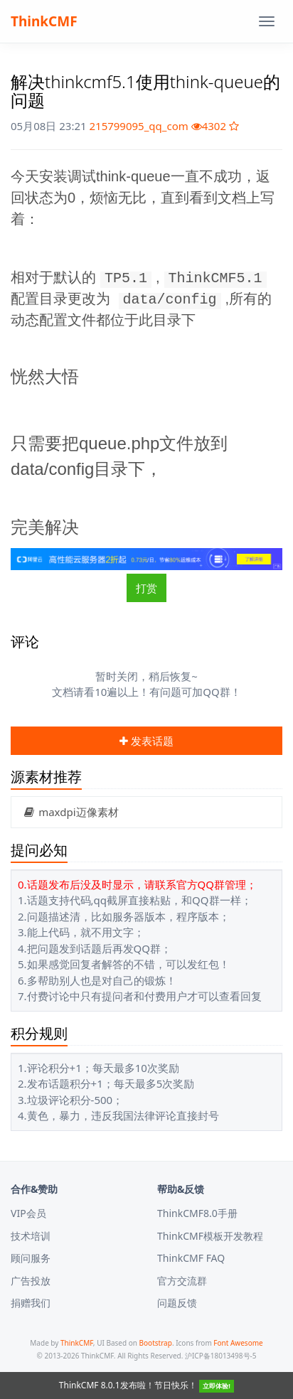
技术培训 (30, 1236)
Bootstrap (155, 1343)
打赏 (146, 588)
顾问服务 (30, 1258)
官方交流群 (182, 1280)
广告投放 (30, 1280)
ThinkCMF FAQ (191, 1258)
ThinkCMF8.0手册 (197, 1213)
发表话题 (146, 741)
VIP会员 (28, 1213)
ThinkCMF (44, 21)
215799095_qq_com (138, 126)
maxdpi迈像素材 (70, 812)
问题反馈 (177, 1302)
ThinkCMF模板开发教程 (210, 1236)
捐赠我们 (30, 1302)
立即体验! (216, 1385)
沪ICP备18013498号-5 (220, 1356)
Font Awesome (237, 1343)
